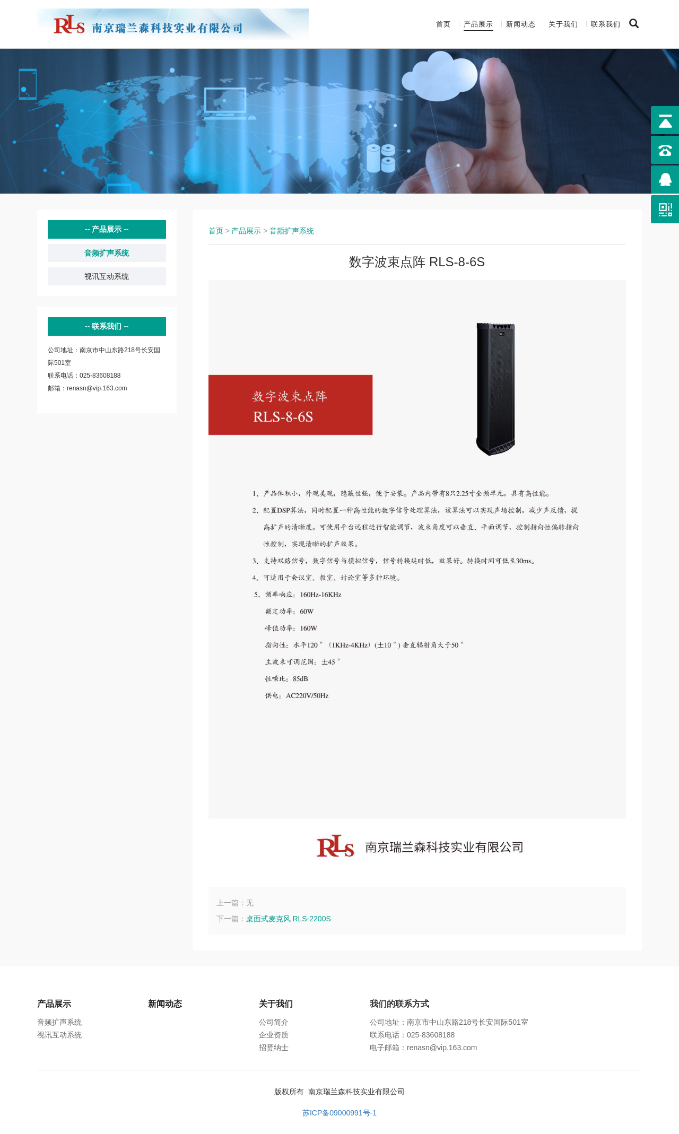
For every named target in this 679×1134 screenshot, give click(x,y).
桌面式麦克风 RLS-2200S (288, 918)
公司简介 (274, 1022)
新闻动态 (521, 24)
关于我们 (563, 24)
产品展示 (478, 24)
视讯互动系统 (106, 276)
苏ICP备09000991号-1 (339, 1113)
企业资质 (274, 1035)
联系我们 (606, 24)
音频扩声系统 (106, 253)
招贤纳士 (274, 1047)
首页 (443, 24)
